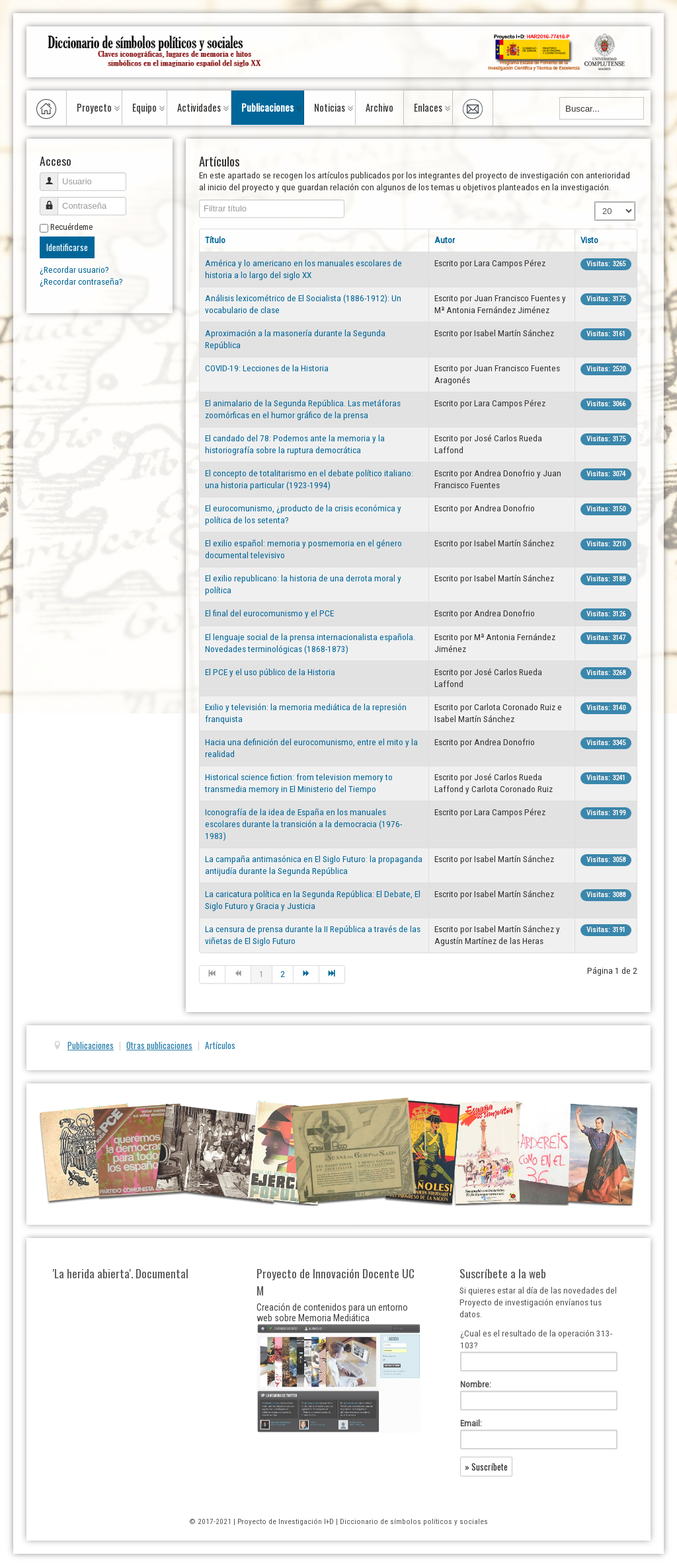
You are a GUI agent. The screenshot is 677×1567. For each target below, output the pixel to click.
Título (215, 240)
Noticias (329, 107)
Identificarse (67, 247)
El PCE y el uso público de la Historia (270, 672)
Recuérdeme (71, 227)
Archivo (379, 107)
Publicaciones (267, 107)
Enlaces (428, 107)
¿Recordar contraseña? (81, 282)
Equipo (144, 107)
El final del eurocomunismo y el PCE (269, 613)
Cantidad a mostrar (595, 202)
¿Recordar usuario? (74, 270)
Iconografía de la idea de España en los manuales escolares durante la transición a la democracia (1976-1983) (303, 824)
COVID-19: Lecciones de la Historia (267, 368)
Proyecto (94, 107)
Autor (444, 240)
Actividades (199, 107)
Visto (589, 240)
